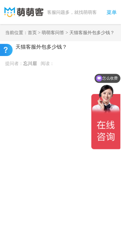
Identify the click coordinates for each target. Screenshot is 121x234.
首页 (32, 32)
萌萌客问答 (53, 32)
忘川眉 (30, 63)
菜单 (111, 12)
